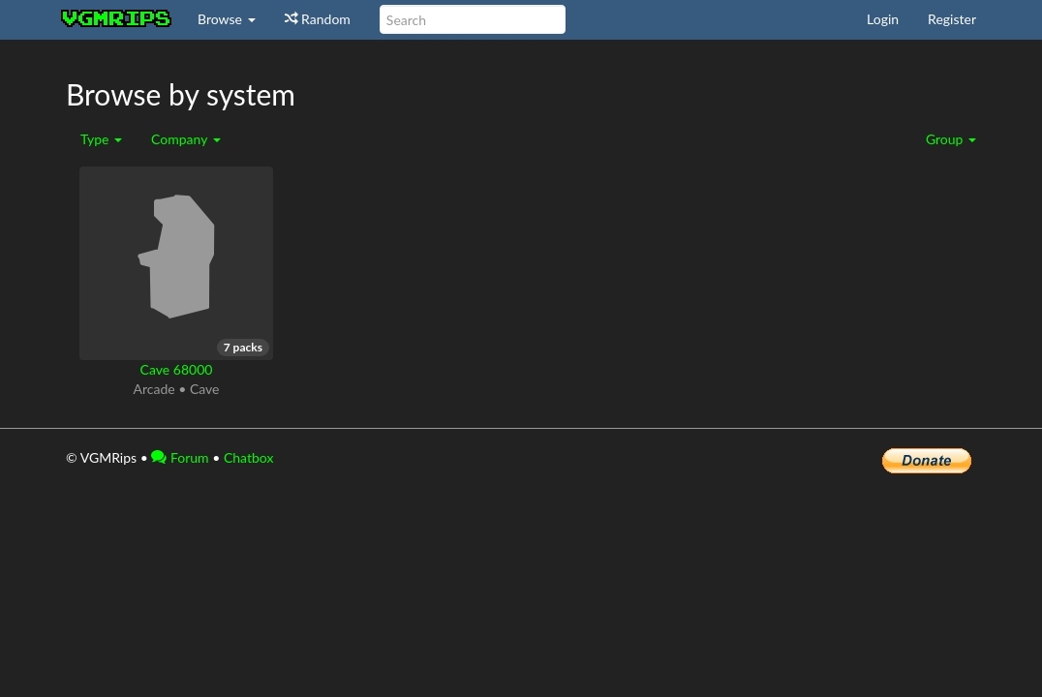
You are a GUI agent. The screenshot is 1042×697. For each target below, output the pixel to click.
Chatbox (249, 457)
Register (952, 19)
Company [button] (186, 139)
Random (318, 19)
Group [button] (951, 139)
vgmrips (117, 19)
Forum (179, 457)
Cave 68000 (176, 369)
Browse (227, 19)
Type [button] (101, 139)
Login (883, 19)
